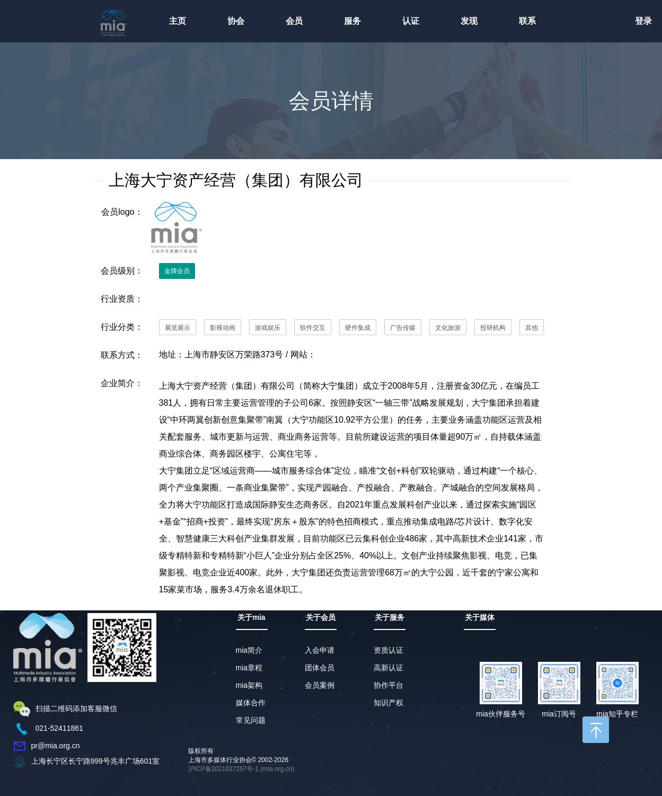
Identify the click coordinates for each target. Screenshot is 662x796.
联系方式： (122, 355)
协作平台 (388, 685)
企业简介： (122, 383)
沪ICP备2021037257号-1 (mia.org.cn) (241, 769)
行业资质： (122, 298)
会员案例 (319, 685)
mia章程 (249, 667)
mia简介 (249, 650)
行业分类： (122, 326)
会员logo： (122, 211)
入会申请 (319, 650)
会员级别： (122, 270)
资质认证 (388, 650)
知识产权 (388, 702)
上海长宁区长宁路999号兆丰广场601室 (95, 761)
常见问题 (251, 720)
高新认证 (388, 667)
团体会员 (319, 667)
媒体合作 (251, 702)
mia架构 (249, 685)
